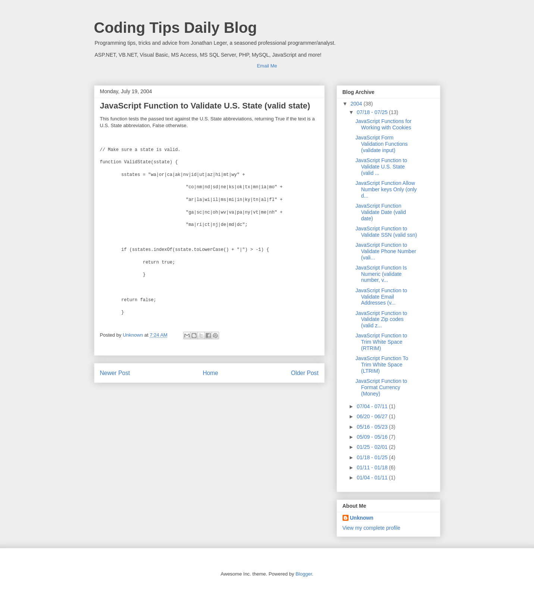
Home (210, 373)
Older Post (305, 373)
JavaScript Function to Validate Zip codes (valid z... (381, 319)
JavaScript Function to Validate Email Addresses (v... (381, 296)
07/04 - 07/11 (373, 406)
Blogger (304, 574)
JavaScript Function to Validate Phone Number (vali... (385, 251)
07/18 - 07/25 (373, 112)
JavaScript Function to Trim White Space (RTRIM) (381, 342)
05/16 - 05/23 (373, 427)
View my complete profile (371, 528)
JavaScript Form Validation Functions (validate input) (381, 144)
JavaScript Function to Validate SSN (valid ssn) (386, 232)
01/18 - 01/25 (373, 457)
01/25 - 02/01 (373, 447)
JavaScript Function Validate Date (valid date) (380, 212)
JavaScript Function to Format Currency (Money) (381, 387)
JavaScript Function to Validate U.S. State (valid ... (381, 166)
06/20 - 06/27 (373, 416)
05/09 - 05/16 (373, 437)
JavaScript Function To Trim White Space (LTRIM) (381, 364)
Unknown (362, 518)
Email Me (267, 66)
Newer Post (115, 373)
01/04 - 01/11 (373, 478)
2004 (356, 104)
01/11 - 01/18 (373, 467)
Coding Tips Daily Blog (175, 27)
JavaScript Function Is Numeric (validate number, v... (381, 274)
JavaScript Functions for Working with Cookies (383, 124)
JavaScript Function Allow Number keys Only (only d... (385, 189)
